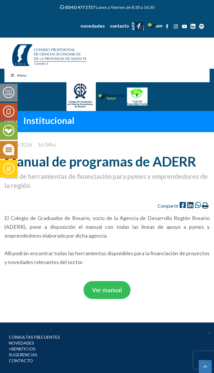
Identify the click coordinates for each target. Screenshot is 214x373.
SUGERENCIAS (23, 354)
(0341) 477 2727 (80, 7)
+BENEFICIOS (22, 348)
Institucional (48, 120)
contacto (119, 26)
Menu (18, 75)
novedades (93, 26)
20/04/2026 (18, 144)
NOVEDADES (21, 342)
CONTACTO (21, 360)
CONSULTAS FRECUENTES (34, 337)
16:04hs (46, 144)
